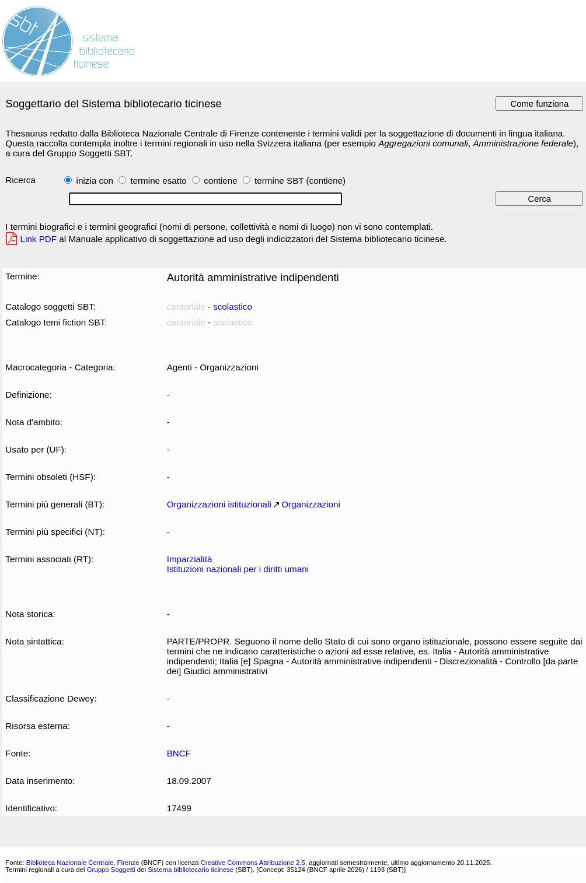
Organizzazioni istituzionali (219, 504)
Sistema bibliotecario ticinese (190, 869)
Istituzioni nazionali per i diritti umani (238, 569)
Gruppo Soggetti (111, 869)
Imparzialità (189, 559)
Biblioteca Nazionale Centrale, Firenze (82, 862)
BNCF (179, 753)
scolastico (232, 306)
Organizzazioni (310, 504)
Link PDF (38, 239)
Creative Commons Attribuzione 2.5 (253, 862)
